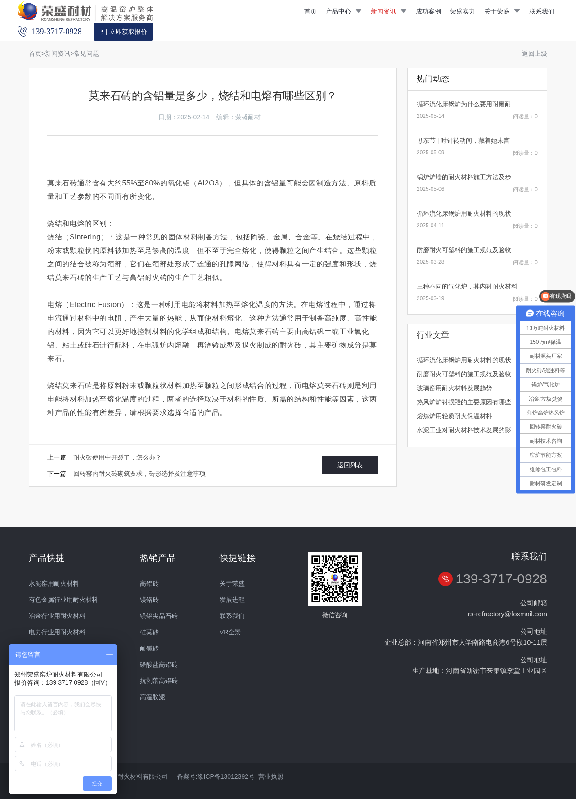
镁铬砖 (149, 599)
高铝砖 (149, 583)
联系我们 (541, 11)
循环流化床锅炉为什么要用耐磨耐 (464, 104)
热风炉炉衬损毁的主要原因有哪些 (464, 402)
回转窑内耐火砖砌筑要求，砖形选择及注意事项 (139, 473)
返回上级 (534, 53)
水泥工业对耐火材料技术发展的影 (464, 429)
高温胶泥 (152, 696)
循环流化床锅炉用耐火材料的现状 (464, 213)
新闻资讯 (389, 11)
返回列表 (350, 465)
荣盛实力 (462, 11)
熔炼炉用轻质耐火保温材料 (454, 416)
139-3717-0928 (501, 578)
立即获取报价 (123, 32)
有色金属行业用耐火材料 (63, 599)
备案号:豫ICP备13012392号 (216, 776)
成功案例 (428, 11)
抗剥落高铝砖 (159, 680)
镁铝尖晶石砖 (159, 615)
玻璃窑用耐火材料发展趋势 (454, 388)
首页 (310, 11)
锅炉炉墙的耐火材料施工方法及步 (464, 177)
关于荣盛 (502, 11)
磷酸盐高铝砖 (159, 664)
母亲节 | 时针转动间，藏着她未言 (463, 140)
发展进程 (232, 599)
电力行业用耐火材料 (57, 632)
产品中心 (344, 11)
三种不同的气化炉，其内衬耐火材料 (467, 286)
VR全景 (230, 632)
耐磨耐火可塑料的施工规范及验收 (464, 249)
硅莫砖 (149, 632)
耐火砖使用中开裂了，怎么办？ (117, 457)
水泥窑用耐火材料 (54, 583)
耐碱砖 (149, 648)
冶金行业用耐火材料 (57, 615)
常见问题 (86, 53)
